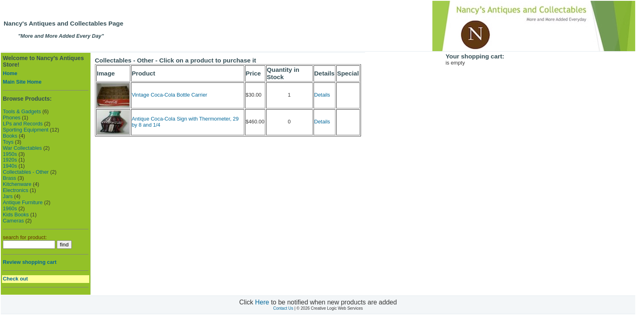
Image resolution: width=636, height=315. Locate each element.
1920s (10, 160)
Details (322, 95)
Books (10, 136)
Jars (8, 196)
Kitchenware (17, 184)
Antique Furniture (23, 202)
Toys (8, 142)
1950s (10, 154)
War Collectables (22, 148)
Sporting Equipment (25, 130)
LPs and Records (23, 124)
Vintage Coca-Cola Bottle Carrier (169, 95)
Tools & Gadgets (22, 111)
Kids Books (16, 214)
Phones (11, 117)
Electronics (15, 190)
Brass (9, 178)
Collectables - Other (26, 172)
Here (262, 302)
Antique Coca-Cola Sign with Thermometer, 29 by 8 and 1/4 (185, 122)
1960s (10, 208)
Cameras (13, 221)
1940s (10, 166)
